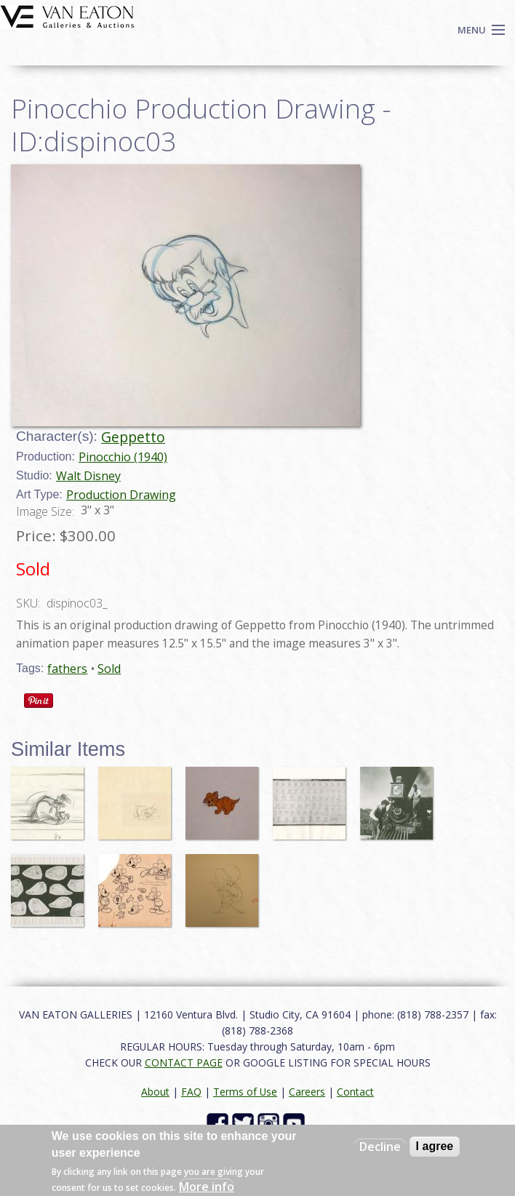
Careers (307, 1092)
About (155, 1092)
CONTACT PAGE (184, 1062)
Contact (355, 1092)
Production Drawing (121, 495)
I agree (435, 1146)
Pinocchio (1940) (123, 457)
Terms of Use (245, 1092)
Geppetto (133, 437)
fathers (67, 669)
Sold (109, 669)
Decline (380, 1147)
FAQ (191, 1092)
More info (206, 1187)
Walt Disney (88, 476)
